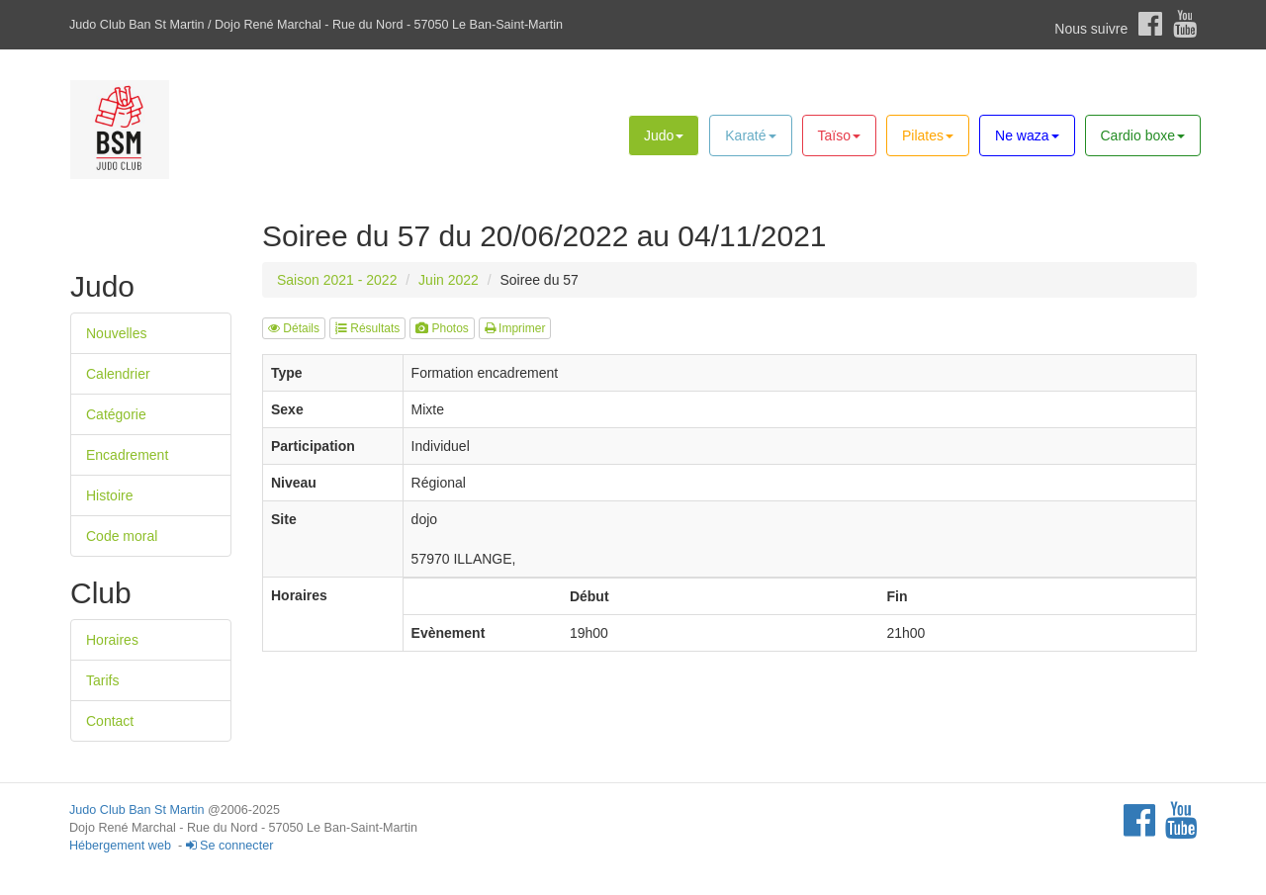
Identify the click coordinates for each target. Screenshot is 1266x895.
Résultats (367, 328)
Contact (110, 721)
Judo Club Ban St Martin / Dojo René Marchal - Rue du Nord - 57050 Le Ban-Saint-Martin (316, 25)
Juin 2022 (448, 280)
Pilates (927, 135)
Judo (663, 135)
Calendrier (118, 374)
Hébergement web (120, 845)
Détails (293, 328)
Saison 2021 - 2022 (337, 280)
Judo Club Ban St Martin (137, 810)
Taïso (839, 135)
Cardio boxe (1143, 135)
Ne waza (1026, 135)
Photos (442, 328)
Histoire (109, 495)
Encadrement (127, 455)
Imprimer (515, 328)
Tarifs (102, 680)
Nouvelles (116, 333)
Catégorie (116, 414)
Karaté (750, 135)
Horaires (112, 640)
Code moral (121, 536)
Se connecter (230, 845)
